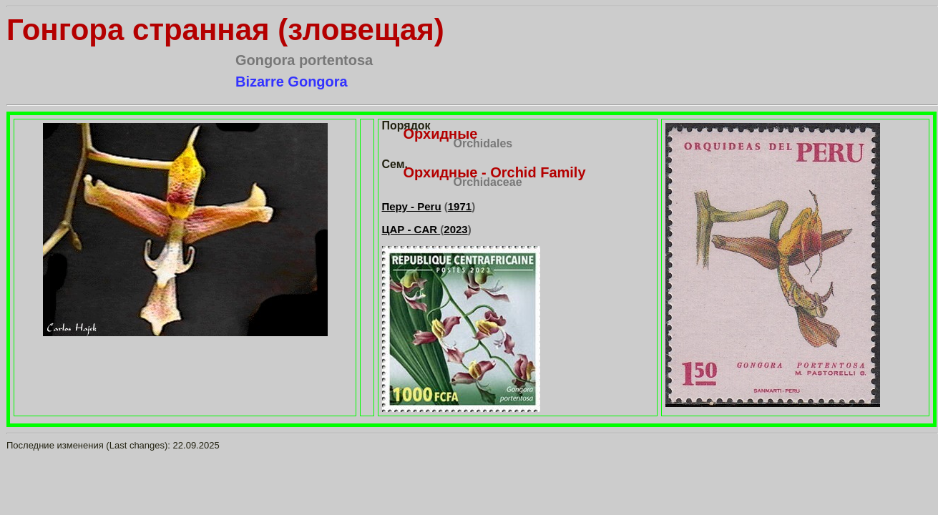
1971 (460, 206)
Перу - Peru (411, 206)
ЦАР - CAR (411, 229)
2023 (455, 229)
